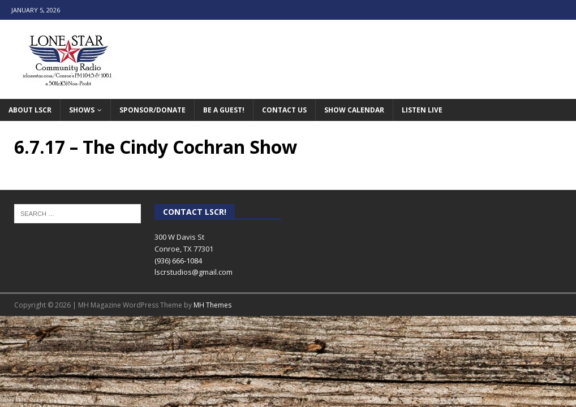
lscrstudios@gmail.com (193, 272)
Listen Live (422, 110)
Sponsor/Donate (152, 110)
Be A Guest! (223, 110)
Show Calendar (354, 110)
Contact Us (284, 110)
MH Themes (212, 305)
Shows (81, 110)
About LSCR (29, 110)
